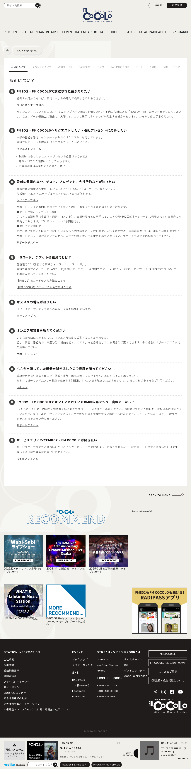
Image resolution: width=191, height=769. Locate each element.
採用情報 (9, 665)
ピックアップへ (26, 316)
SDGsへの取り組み (15, 692)
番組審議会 (10, 676)
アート (139, 67)
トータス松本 (69, 752)
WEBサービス (65, 67)
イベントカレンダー (84, 665)
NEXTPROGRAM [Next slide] (128, 754)
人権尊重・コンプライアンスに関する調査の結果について (37, 709)
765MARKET (182, 32)
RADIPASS (85, 67)
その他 (152, 67)
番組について (18, 67)
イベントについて (42, 67)
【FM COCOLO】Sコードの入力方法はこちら (44, 287)
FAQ (145, 32)
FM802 (101, 670)
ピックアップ (80, 659)
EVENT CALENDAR (78, 32)
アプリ (100, 67)
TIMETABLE (100, 32)
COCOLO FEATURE (123, 32)
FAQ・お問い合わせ (27, 50)
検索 (37, 5)
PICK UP (10, 32)
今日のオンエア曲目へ (30, 105)
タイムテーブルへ (27, 200)
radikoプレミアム (27, 458)
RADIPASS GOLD (120, 67)
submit (55, 764)
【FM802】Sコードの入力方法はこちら (41, 280)
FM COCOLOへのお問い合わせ (168, 662)
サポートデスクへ (27, 242)
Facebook (78, 691)
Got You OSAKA (70, 748)
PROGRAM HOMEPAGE (106, 764)
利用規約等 (20, 765)
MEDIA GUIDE (168, 654)
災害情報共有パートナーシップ (22, 704)
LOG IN (158, 5)
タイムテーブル (133, 659)
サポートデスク (171, 67)
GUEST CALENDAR (30, 32)
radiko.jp (102, 659)
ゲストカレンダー (134, 670)
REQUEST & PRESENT (75, 764)
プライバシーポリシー (17, 681)
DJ (140, 32)
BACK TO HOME (160, 495)
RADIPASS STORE (108, 691)
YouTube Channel (108, 665)
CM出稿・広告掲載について (168, 680)
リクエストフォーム (29, 149)
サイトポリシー (13, 687)
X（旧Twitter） (81, 685)
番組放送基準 (11, 670)
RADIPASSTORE (161, 32)
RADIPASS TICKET (108, 685)
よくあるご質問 (167, 671)
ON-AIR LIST (54, 32)
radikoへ (22, 387)
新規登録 (177, 5)
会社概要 (9, 659)
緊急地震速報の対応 (15, 698)
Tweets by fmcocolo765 (142, 511)
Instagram (79, 696)
